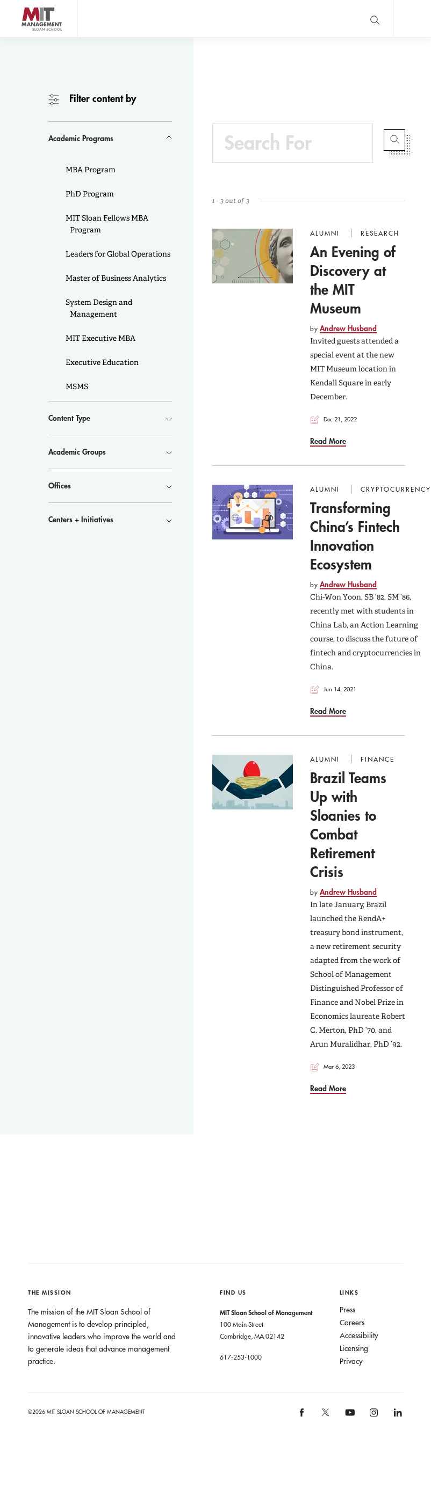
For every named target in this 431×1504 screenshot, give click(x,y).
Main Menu (412, 18)
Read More (328, 441)
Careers (352, 1322)
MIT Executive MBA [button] (99, 338)
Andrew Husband (348, 328)
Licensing (354, 1348)
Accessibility (359, 1335)
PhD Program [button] (89, 193)
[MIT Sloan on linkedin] (397, 1415)
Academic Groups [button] (77, 452)
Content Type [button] (69, 418)
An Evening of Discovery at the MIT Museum (353, 280)
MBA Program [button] (90, 169)
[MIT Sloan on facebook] (302, 1415)
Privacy (351, 1361)
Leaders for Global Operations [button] (117, 254)
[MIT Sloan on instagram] (373, 1415)
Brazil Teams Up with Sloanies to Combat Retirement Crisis (348, 825)
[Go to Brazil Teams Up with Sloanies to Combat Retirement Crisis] (252, 782)
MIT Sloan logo (27, 37)
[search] (374, 18)
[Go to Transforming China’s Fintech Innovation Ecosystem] (252, 512)
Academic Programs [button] (80, 138)
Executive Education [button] (101, 362)
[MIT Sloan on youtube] (348, 1418)
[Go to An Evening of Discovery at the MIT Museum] (252, 256)
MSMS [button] (76, 386)
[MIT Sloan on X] (325, 1416)
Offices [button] (59, 485)
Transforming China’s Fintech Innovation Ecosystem (355, 536)
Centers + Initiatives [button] (80, 519)
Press (347, 1310)
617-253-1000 (241, 1357)
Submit (394, 140)
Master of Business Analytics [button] (115, 278)
